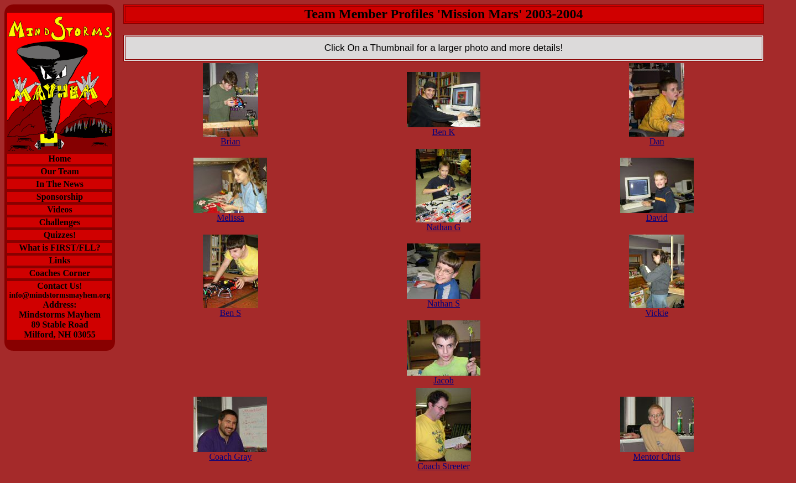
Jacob (443, 376)
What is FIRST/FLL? (60, 247)
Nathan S (443, 299)
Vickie (656, 309)
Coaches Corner (60, 273)
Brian (230, 137)
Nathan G (443, 223)
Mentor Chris (657, 452)
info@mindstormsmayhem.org (60, 295)
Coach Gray (230, 452)
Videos (59, 209)
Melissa (230, 213)
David (657, 213)
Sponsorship (59, 196)
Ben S (230, 309)
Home (60, 158)
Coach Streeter (443, 462)
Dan (656, 137)
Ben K (443, 128)
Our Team (59, 171)
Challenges (60, 222)
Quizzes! (60, 235)
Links (59, 260)
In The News (59, 184)
